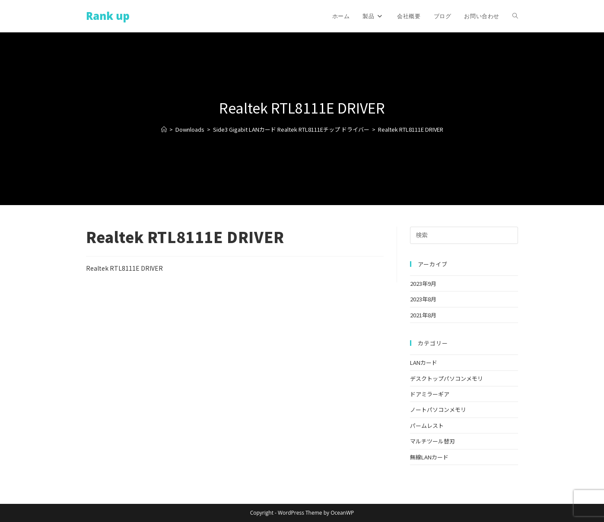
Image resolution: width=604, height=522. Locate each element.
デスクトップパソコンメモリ (446, 378)
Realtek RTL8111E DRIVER (410, 129)
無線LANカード (429, 457)
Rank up (108, 16)
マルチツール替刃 (432, 441)
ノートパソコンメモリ (438, 409)
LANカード (423, 362)
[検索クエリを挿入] (464, 235)
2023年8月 (423, 299)
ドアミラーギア (429, 394)
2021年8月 (423, 315)
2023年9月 (423, 283)
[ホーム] (164, 129)
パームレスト (427, 425)
